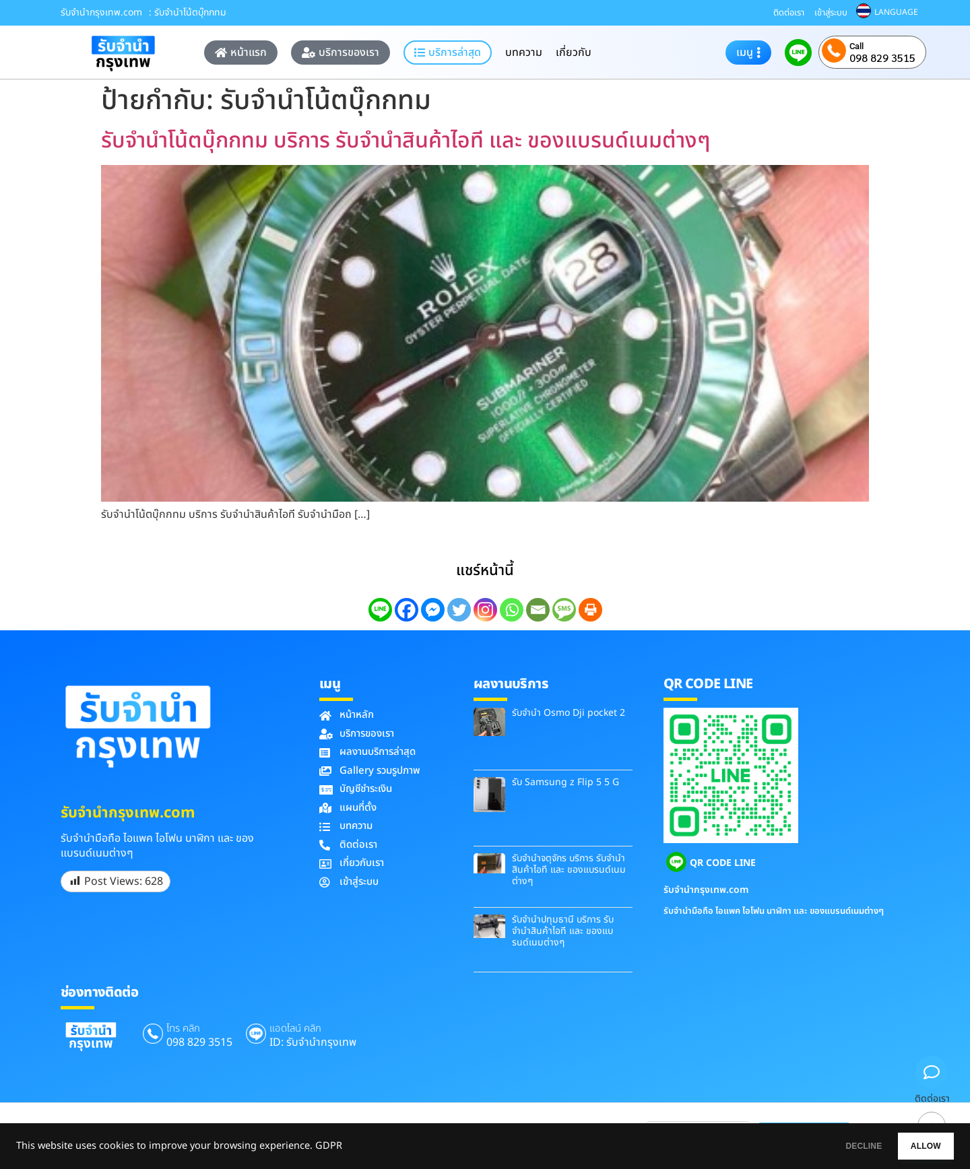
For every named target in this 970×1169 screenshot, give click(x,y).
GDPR (328, 1146)
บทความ (523, 52)
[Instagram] (485, 610)
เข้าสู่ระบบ (830, 13)
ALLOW (915, 1146)
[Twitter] (459, 610)
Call (856, 46)
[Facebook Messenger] (433, 610)
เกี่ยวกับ (573, 52)
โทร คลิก (183, 1029)
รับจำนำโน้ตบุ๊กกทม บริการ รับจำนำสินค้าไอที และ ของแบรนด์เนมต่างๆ (405, 141)
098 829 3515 (882, 58)
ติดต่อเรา (788, 13)
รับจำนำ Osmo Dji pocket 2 (568, 713)
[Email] (538, 610)
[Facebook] (406, 610)
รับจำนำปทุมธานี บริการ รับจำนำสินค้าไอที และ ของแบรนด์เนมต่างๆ (563, 930)
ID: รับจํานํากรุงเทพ (312, 1042)
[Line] (380, 610)
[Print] (590, 610)
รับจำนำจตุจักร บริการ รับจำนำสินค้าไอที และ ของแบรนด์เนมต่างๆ (569, 869)
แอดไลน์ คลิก (295, 1029)
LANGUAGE (896, 12)
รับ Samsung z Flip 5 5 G (565, 782)
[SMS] (564, 610)
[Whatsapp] (511, 610)
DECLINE (832, 1146)
